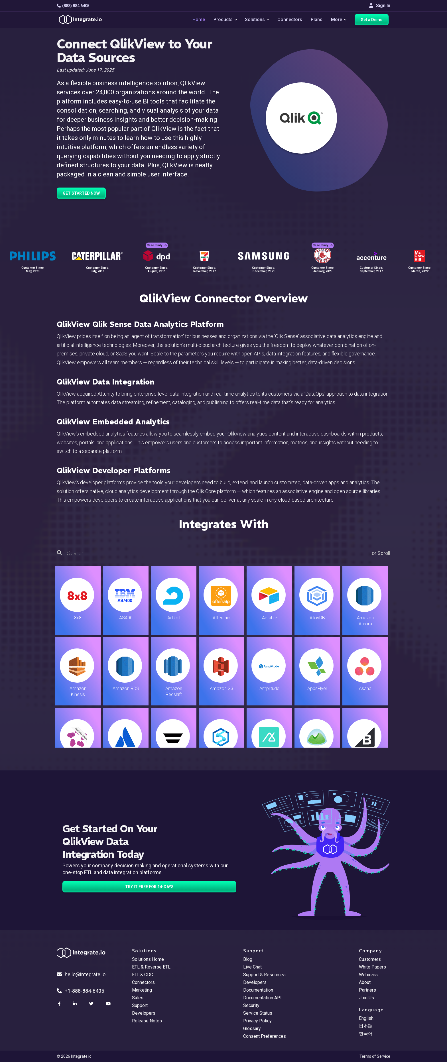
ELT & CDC (142, 974)
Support (140, 1005)
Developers (143, 1013)
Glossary (252, 1028)
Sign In (379, 5)
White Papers (372, 967)
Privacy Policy (257, 1021)
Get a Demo (373, 20)
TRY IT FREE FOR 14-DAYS (149, 886)
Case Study (157, 241)
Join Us (366, 997)
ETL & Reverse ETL (151, 967)
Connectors (290, 20)
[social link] (60, 1004)
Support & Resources (264, 974)
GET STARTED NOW (81, 193)
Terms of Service (374, 1056)
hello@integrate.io (81, 974)
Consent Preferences (264, 1036)
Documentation (258, 990)
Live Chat (252, 967)
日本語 (366, 1026)
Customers (370, 959)
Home (196, 20)
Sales (137, 997)
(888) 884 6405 (73, 5)
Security (251, 1005)
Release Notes (147, 1021)
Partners (367, 990)
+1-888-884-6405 (80, 991)
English (366, 1018)
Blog (247, 959)
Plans (317, 20)
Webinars (368, 974)
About (365, 982)
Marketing (142, 990)
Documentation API (262, 997)
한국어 (366, 1033)
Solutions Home (148, 959)
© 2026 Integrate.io (74, 1056)
